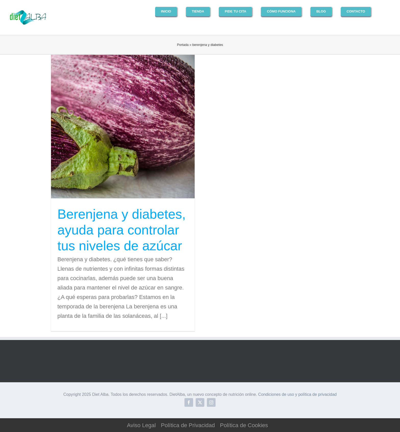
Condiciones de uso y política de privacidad (297, 394)
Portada (183, 45)
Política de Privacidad (188, 425)
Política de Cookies (244, 425)
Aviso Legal (141, 425)
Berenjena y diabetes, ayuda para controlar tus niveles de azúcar (121, 230)
